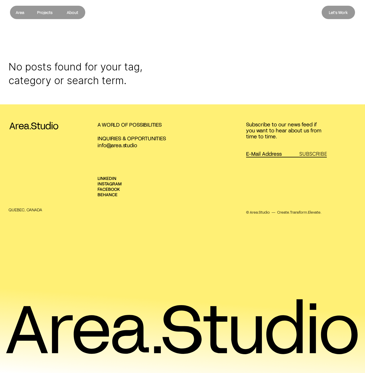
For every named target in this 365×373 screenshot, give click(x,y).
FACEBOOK (109, 189)
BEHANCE (107, 194)
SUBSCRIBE (313, 154)
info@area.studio (117, 145)
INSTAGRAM (110, 183)
